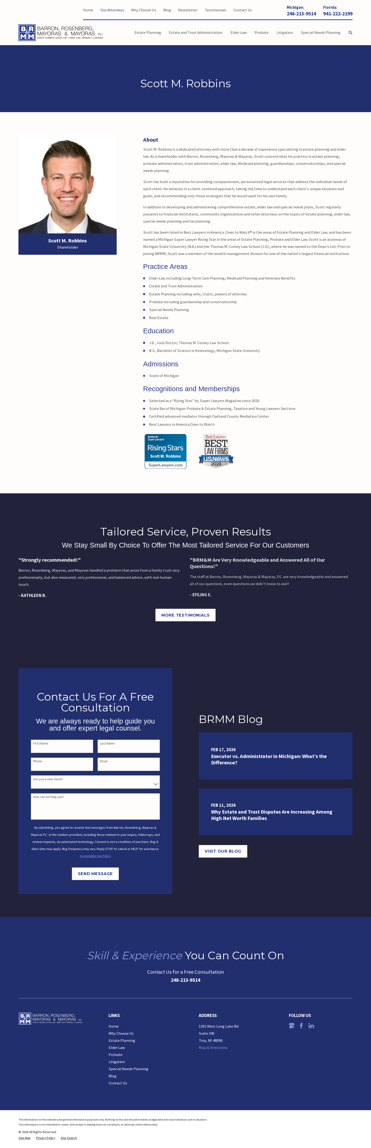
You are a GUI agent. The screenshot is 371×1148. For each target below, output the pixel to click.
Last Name (102, 743)
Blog (167, 10)
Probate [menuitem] (262, 32)
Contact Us (243, 10)
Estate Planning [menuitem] (147, 32)
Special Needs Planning (128, 1068)
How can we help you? (43, 797)
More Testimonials (185, 615)
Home (88, 10)
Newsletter (188, 10)
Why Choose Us (143, 10)
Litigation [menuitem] (285, 32)
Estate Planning (122, 1040)
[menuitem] (24, 1138)
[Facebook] (301, 1025)
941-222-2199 (338, 13)
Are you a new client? (43, 779)
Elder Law (117, 1047)
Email (98, 761)
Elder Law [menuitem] (238, 32)
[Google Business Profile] (291, 1025)
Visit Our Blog (230, 851)
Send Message (90, 873)
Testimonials (215, 10)
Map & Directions (213, 1047)
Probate (116, 1054)
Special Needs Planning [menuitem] (320, 32)
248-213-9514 (301, 13)
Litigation (117, 1061)
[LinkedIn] (311, 1025)
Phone (32, 761)
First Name (36, 743)
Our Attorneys (112, 10)
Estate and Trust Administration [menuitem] (195, 32)
